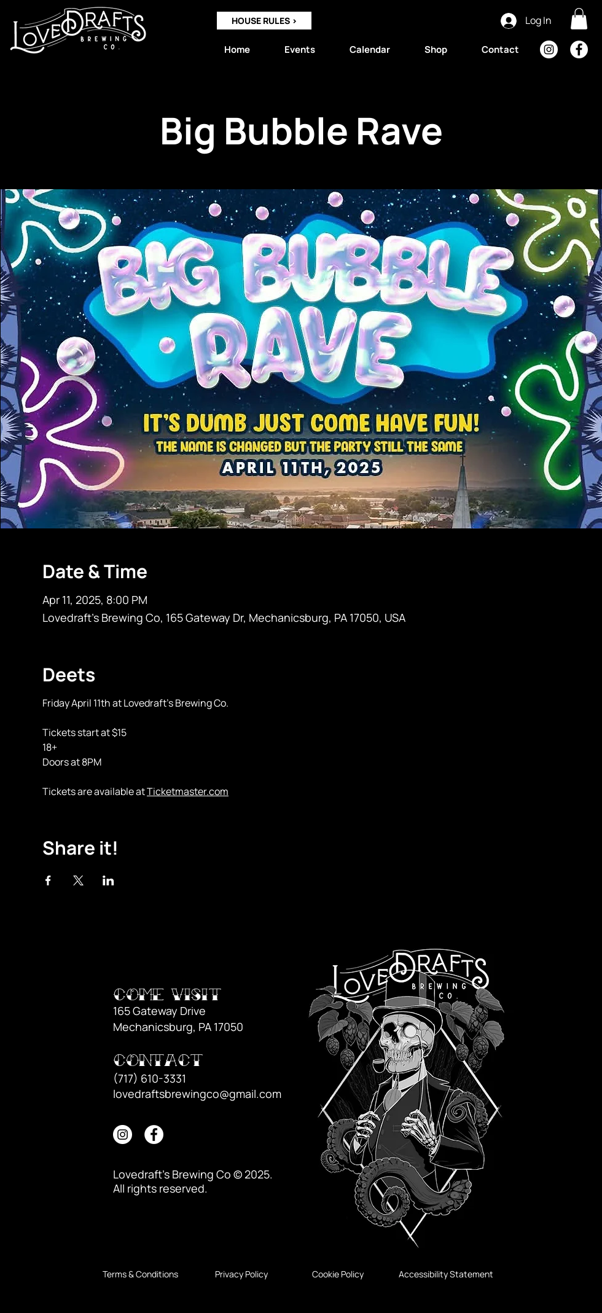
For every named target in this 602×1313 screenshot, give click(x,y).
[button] (579, 18)
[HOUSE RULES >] (264, 20)
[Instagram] (549, 49)
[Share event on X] (78, 880)
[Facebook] (579, 49)
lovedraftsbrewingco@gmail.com (197, 1093)
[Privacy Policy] (241, 1274)
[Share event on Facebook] (48, 880)
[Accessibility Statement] (446, 1274)
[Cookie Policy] (337, 1274)
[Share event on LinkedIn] (108, 880)
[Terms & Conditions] (140, 1274)
